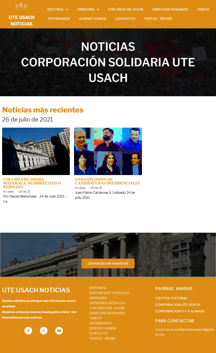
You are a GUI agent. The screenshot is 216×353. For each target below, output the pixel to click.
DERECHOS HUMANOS (107, 313)
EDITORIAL (98, 288)
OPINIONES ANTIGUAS (107, 303)
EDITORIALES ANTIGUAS (109, 293)
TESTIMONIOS (100, 323)
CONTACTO (98, 333)
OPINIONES (98, 298)
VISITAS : (102, 338)
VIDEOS (95, 318)
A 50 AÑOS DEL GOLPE (106, 308)
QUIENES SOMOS (102, 328)
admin (10, 191)
